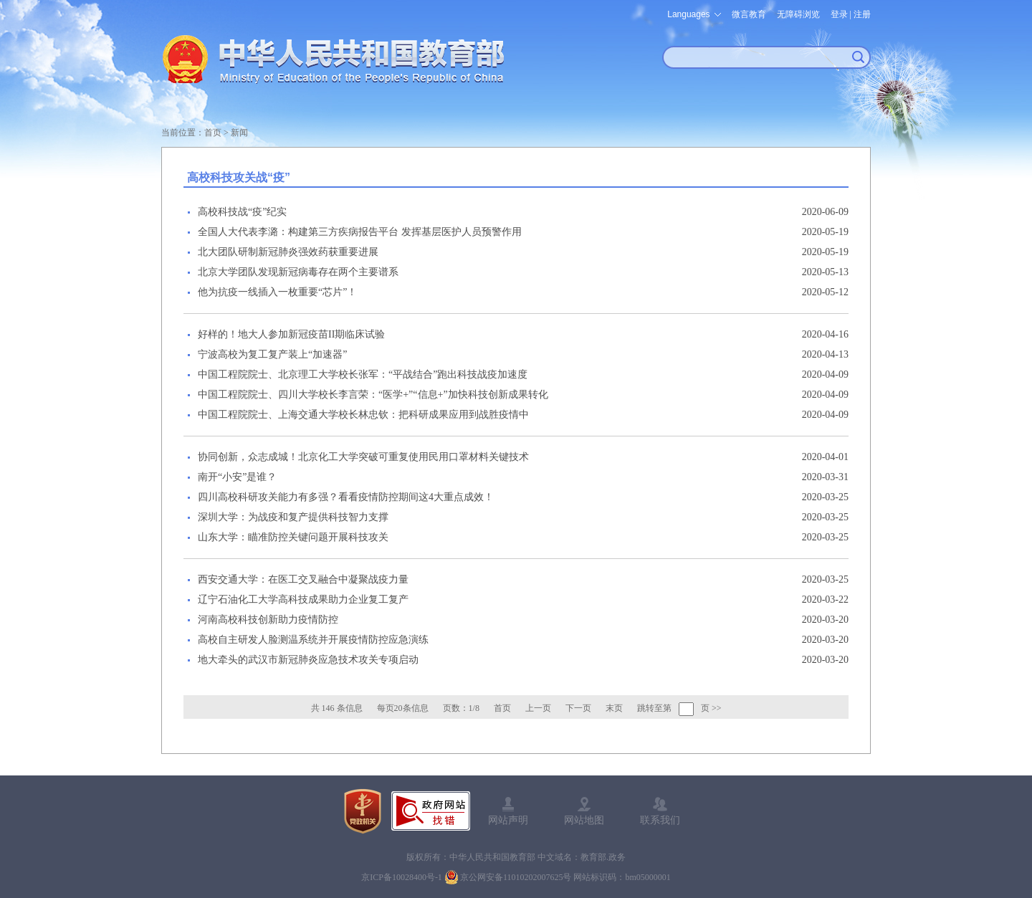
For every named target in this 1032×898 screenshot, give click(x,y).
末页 (614, 708)
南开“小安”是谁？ (237, 477)
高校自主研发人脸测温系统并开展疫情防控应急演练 (313, 639)
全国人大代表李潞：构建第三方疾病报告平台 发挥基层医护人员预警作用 (360, 231)
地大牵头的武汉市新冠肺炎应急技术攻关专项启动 (308, 659)
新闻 (239, 133)
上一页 (538, 708)
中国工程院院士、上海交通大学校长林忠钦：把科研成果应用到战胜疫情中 (363, 414)
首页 (212, 133)
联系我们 (660, 820)
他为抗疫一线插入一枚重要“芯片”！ (277, 292)
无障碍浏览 (798, 14)
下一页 (578, 708)
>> (717, 708)
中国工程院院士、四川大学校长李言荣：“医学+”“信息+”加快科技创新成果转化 (373, 394)
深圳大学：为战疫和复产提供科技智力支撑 (293, 517)
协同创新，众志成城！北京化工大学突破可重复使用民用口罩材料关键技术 (363, 457)
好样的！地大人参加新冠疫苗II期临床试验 (291, 334)
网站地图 (584, 820)
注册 (862, 14)
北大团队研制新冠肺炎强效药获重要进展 (288, 252)
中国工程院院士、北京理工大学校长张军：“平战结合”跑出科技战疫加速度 (362, 374)
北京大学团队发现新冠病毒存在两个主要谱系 (298, 272)
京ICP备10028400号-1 (401, 877)
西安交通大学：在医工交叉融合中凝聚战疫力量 (303, 579)
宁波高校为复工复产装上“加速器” (272, 354)
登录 (839, 14)
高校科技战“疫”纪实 (242, 211)
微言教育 (749, 14)
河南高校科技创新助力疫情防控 (268, 619)
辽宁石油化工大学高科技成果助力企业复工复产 (303, 599)
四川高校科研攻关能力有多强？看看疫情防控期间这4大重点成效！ (346, 497)
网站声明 (508, 820)
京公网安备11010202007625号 (516, 877)
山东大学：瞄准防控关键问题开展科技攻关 (293, 537)
